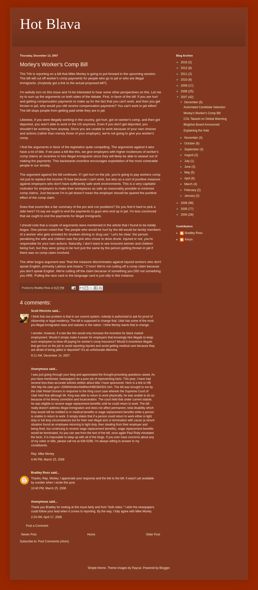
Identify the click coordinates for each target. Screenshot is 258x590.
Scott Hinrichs (41, 311)
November (191, 137)
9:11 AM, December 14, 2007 (50, 355)
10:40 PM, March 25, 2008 (48, 488)
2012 (184, 68)
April (187, 178)
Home (91, 534)
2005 (184, 209)
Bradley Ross (40, 472)
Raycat (136, 568)
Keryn (189, 239)
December (191, 102)
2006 (184, 203)
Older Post (153, 534)
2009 (184, 85)
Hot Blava (50, 24)
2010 (184, 79)
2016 (184, 62)
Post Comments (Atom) (53, 541)
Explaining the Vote (196, 130)
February (190, 190)
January (190, 195)
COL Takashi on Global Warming (205, 119)
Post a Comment (37, 525)
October (190, 143)
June (188, 166)
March (189, 184)
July (187, 161)
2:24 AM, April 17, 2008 (46, 517)
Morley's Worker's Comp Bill (202, 113)
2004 (184, 214)
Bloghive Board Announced (202, 124)
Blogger (165, 568)
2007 (184, 97)
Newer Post (28, 534)
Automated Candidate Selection (205, 107)
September (192, 149)
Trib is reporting (37, 74)
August (189, 155)
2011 (184, 74)
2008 (184, 91)
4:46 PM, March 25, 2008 (47, 459)
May (187, 172)
